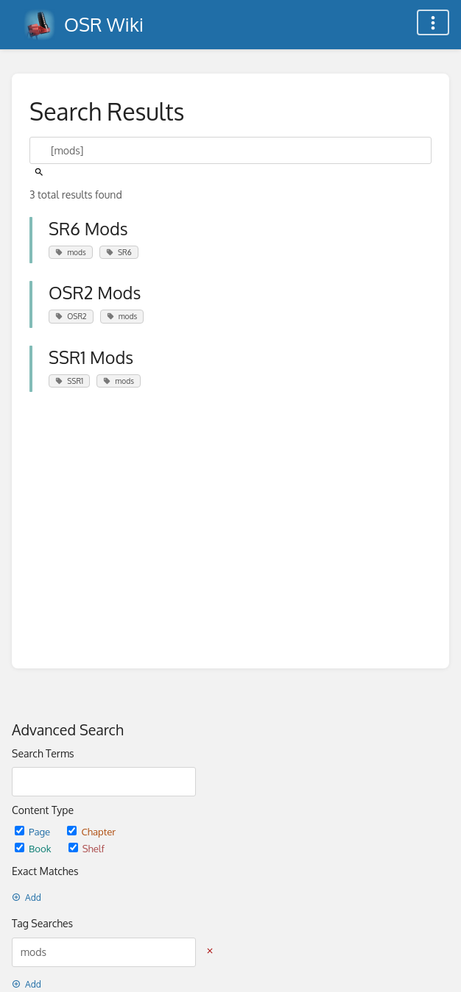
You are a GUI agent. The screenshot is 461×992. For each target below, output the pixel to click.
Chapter (91, 831)
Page (33, 831)
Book (34, 848)
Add (26, 897)
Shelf (86, 848)
